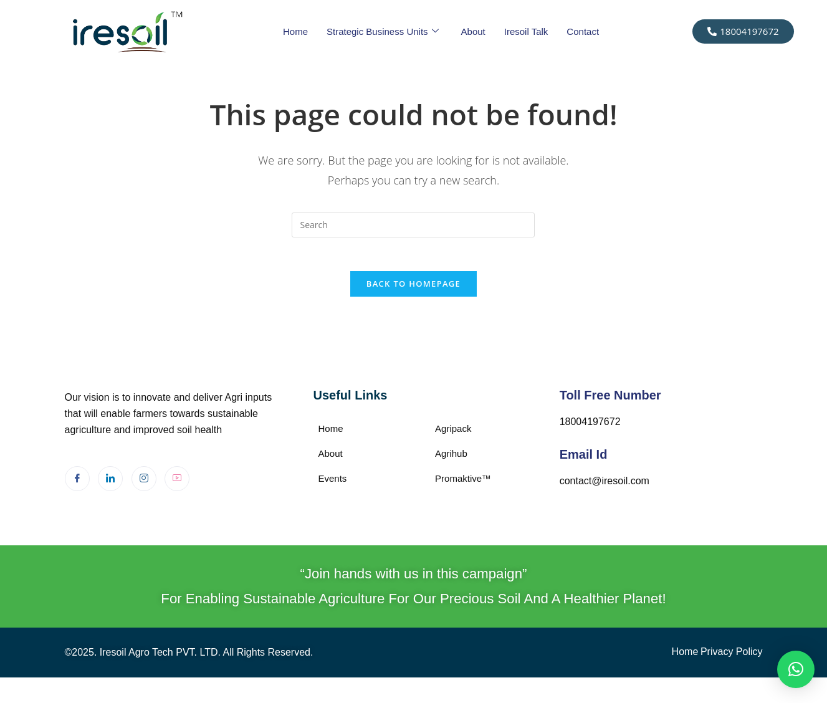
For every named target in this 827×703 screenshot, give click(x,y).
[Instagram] (143, 483)
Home (295, 31)
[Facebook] (77, 483)
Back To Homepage (413, 288)
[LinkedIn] (110, 483)
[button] (796, 669)
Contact (582, 31)
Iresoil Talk (526, 31)
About (473, 31)
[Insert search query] (413, 225)
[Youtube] (177, 483)
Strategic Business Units (383, 32)
